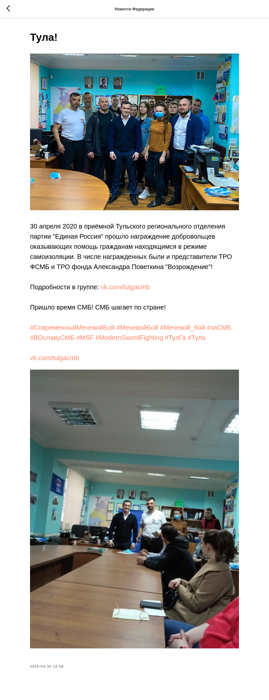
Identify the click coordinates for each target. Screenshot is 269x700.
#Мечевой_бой (182, 327)
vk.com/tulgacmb (125, 287)
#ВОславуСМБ (52, 337)
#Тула (197, 337)
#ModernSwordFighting (129, 337)
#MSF (85, 337)
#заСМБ (219, 327)
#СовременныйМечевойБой (72, 327)
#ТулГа (175, 337)
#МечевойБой (137, 327)
